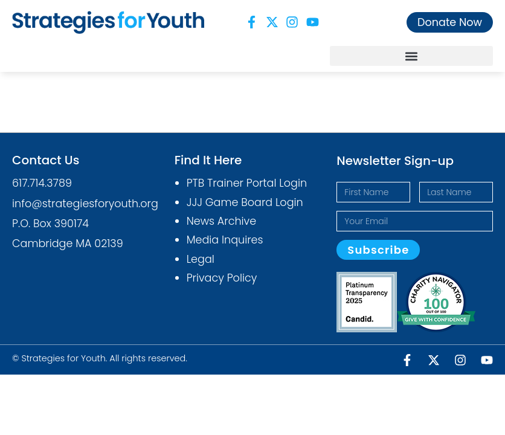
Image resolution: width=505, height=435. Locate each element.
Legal (200, 259)
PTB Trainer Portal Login (247, 183)
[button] (411, 56)
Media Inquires (225, 240)
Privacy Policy (222, 278)
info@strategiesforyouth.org (85, 203)
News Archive (222, 221)
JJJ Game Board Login (245, 202)
